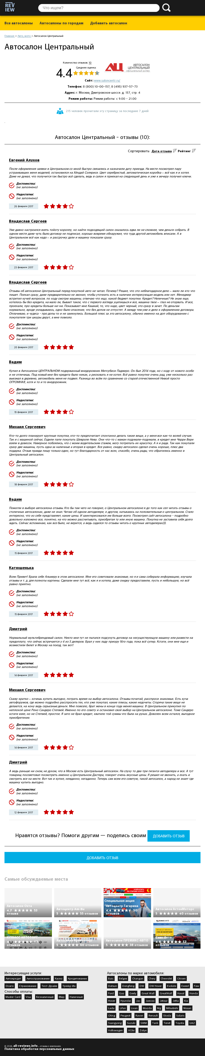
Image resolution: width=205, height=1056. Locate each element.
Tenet (167, 1023)
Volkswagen (115, 1030)
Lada (111, 1008)
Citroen (181, 978)
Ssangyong (115, 1023)
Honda (193, 993)
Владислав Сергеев (28, 221)
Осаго (10, 986)
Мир (62, 997)
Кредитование (77, 978)
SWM (143, 1023)
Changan (137, 978)
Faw (196, 986)
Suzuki (131, 1023)
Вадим (15, 362)
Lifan (123, 1008)
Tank (155, 1023)
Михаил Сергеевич (27, 426)
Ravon (139, 1015)
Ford (111, 993)
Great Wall (148, 993)
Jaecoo (150, 1000)
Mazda (147, 1008)
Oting (111, 1015)
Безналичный (44, 997)
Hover (111, 1000)
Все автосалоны (18, 23)
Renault (153, 1015)
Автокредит (13, 978)
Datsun (112, 986)
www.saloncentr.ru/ (107, 80)
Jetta (176, 1000)
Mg (159, 1008)
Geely (132, 993)
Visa (28, 997)
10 (90, 62)
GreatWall (166, 993)
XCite (131, 1030)
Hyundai (125, 1000)
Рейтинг (184, 151)
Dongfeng (128, 986)
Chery (152, 978)
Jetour (163, 1000)
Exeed (185, 986)
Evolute (171, 986)
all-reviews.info (25, 1045)
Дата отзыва (162, 151)
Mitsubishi (172, 1008)
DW (142, 986)
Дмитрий (18, 628)
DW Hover (155, 986)
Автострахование (38, 978)
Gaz (121, 993)
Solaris (180, 1015)
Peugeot (125, 1015)
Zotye (143, 1030)
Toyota (180, 1023)
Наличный (76, 997)
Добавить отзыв (169, 835)
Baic (111, 978)
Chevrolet (166, 978)
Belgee (123, 978)
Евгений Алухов (24, 160)
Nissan (187, 1008)
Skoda (167, 1015)
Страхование (27, 986)
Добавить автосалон (108, 23)
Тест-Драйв (49, 986)
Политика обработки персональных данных (39, 1049)
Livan (134, 1008)
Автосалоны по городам (61, 23)
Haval (180, 993)
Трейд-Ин (69, 986)
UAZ (192, 1023)
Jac (138, 1000)
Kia (186, 1000)
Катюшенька (21, 567)
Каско (58, 978)
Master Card (13, 997)
